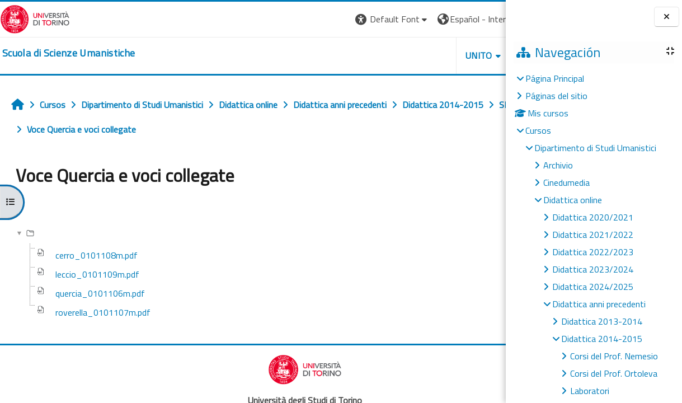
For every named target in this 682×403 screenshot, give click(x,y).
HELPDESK (438, 55)
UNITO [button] (374, 55)
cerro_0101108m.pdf (96, 255)
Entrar (485, 19)
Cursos (538, 130)
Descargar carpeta (461, 204)
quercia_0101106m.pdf (100, 293)
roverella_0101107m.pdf (102, 312)
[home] (68, 53)
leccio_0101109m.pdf (97, 274)
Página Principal (554, 78)
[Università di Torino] (35, 18)
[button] (288, 19)
